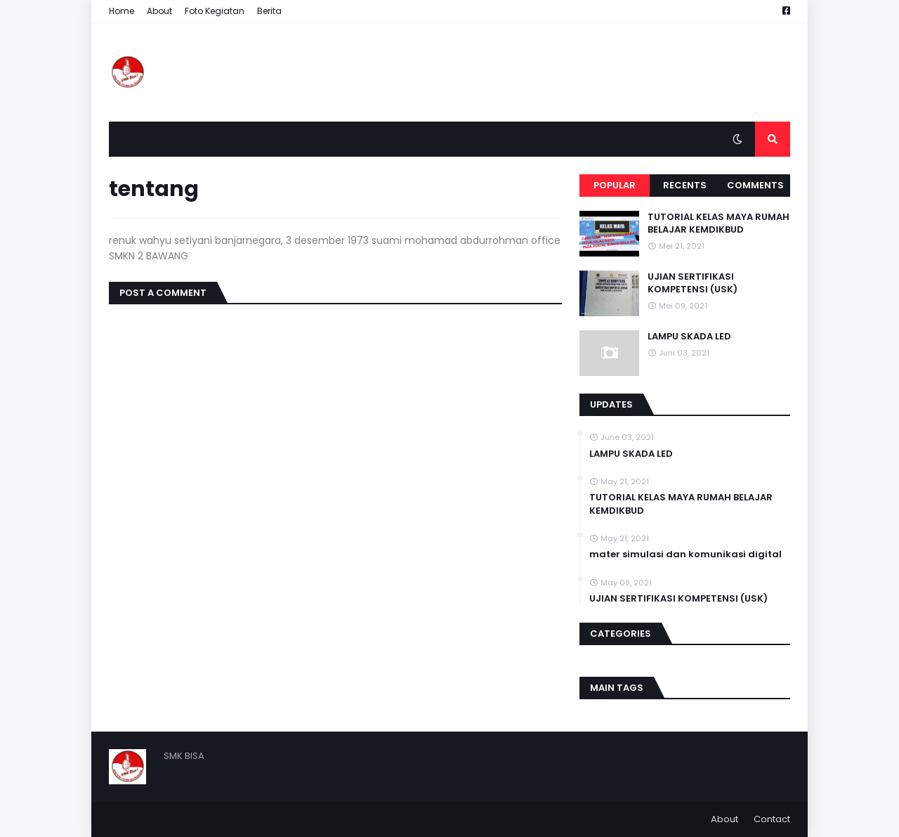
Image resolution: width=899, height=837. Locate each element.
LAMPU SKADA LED (689, 336)
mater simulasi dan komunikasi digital (685, 554)
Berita (269, 11)
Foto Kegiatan (214, 11)
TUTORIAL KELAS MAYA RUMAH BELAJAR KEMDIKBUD (718, 223)
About (159, 11)
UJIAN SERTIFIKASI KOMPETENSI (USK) (692, 283)
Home (121, 11)
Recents (685, 185)
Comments (755, 185)
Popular (614, 185)
